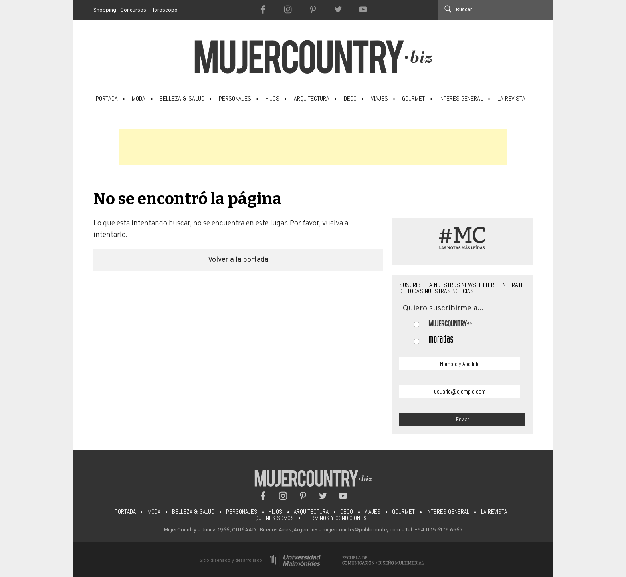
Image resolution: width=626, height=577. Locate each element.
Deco (350, 98)
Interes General (461, 98)
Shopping (104, 10)
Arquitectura (311, 98)
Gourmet (413, 98)
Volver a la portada (238, 260)
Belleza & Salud (182, 98)
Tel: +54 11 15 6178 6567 (434, 530)
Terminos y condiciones (335, 518)
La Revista (511, 98)
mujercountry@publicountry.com (361, 530)
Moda (138, 98)
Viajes (379, 98)
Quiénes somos (274, 518)
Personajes (235, 98)
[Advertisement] (313, 147)
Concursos (133, 10)
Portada (107, 98)
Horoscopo (164, 10)
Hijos (272, 98)
